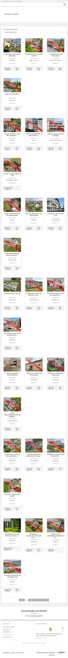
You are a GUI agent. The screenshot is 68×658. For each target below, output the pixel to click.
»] (47, 600)
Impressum (33, 643)
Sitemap (43, 643)
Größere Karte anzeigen (41, 637)
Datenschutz (25, 643)
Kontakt (39, 643)
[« (20, 600)
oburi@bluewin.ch (7, 1)
